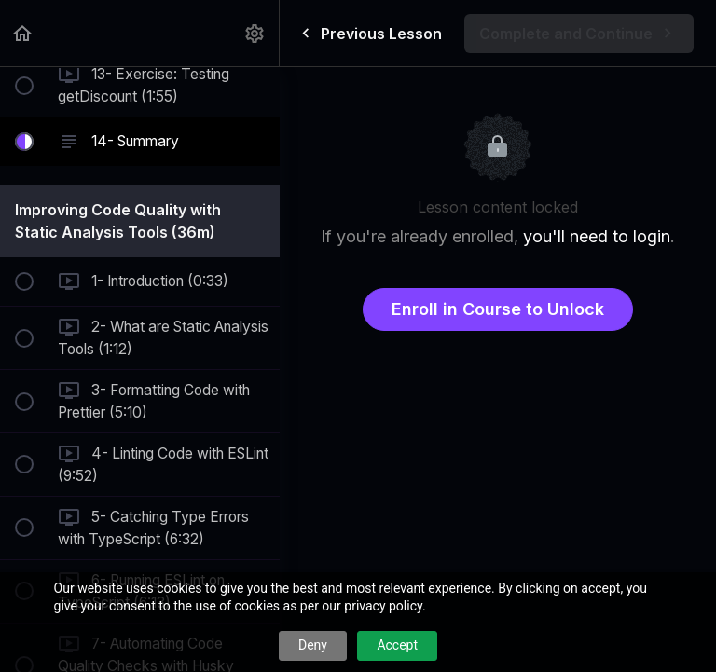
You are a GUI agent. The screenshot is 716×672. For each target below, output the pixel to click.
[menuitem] (255, 33)
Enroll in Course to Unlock (498, 309)
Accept (397, 645)
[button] (23, 33)
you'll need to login (596, 236)
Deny (312, 645)
